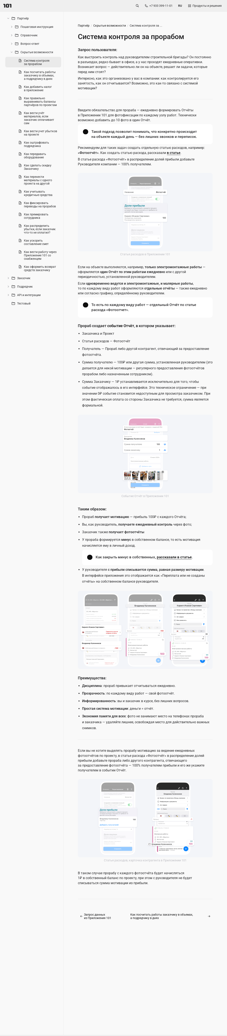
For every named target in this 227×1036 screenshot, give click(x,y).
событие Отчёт (120, 326)
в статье (173, 153)
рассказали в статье (174, 557)
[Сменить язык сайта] (180, 5)
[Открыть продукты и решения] (205, 5)
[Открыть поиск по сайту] (137, 5)
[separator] (62, 523)
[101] (7, 6)
